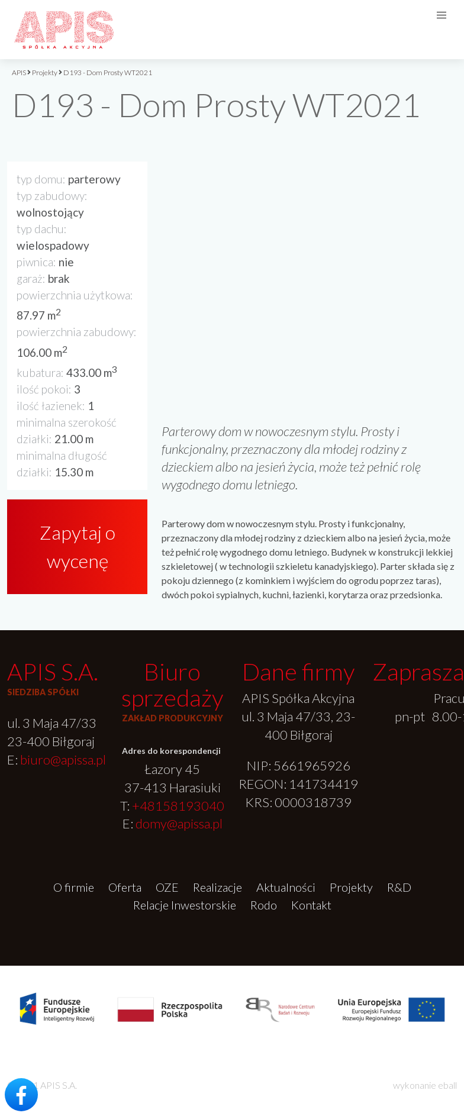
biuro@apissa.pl (63, 759)
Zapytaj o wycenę (77, 546)
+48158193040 (178, 806)
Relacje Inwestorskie (184, 905)
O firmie (73, 887)
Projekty (44, 72)
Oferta (124, 887)
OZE (167, 887)
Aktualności (285, 887)
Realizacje (217, 887)
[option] (309, 260)
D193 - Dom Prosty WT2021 (107, 72)
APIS (19, 72)
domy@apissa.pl (179, 823)
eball (447, 1085)
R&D (399, 887)
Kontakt (311, 905)
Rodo (263, 905)
